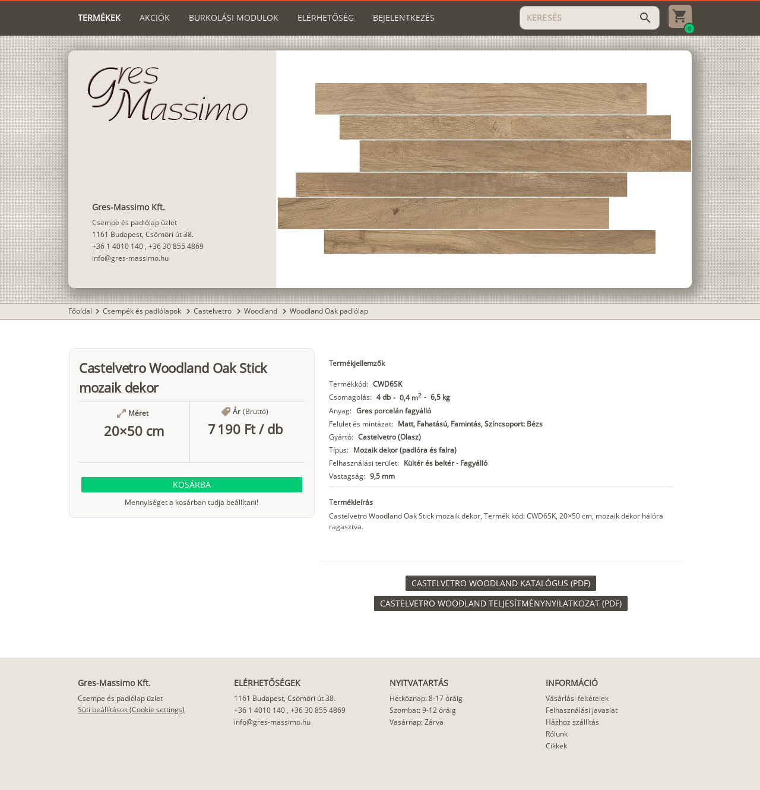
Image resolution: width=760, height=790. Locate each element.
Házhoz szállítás (572, 722)
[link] (501, 583)
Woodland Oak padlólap (329, 311)
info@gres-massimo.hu (130, 258)
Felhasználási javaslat (582, 710)
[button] (191, 484)
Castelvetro (213, 311)
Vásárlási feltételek (577, 698)
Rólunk (557, 734)
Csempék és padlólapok (143, 311)
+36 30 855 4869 (176, 246)
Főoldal (80, 311)
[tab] (99, 18)
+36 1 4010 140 (117, 246)
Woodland (261, 311)
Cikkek (556, 746)
